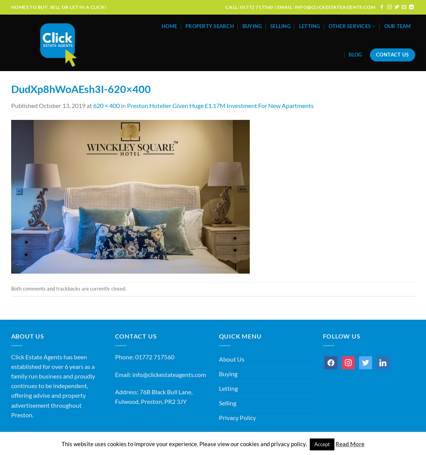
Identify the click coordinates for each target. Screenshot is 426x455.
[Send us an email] (404, 7)
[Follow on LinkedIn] (411, 7)
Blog (355, 55)
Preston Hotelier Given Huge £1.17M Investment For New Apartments (220, 105)
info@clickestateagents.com (169, 374)
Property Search (209, 26)
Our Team (397, 26)
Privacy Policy (237, 417)
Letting (309, 26)
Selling (280, 26)
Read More (350, 443)
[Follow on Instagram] (389, 7)
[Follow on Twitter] (396, 7)
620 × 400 (106, 105)
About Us (231, 359)
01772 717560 (154, 357)
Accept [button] (322, 444)
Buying (252, 26)
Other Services (352, 26)
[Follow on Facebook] (382, 7)
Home (169, 26)
